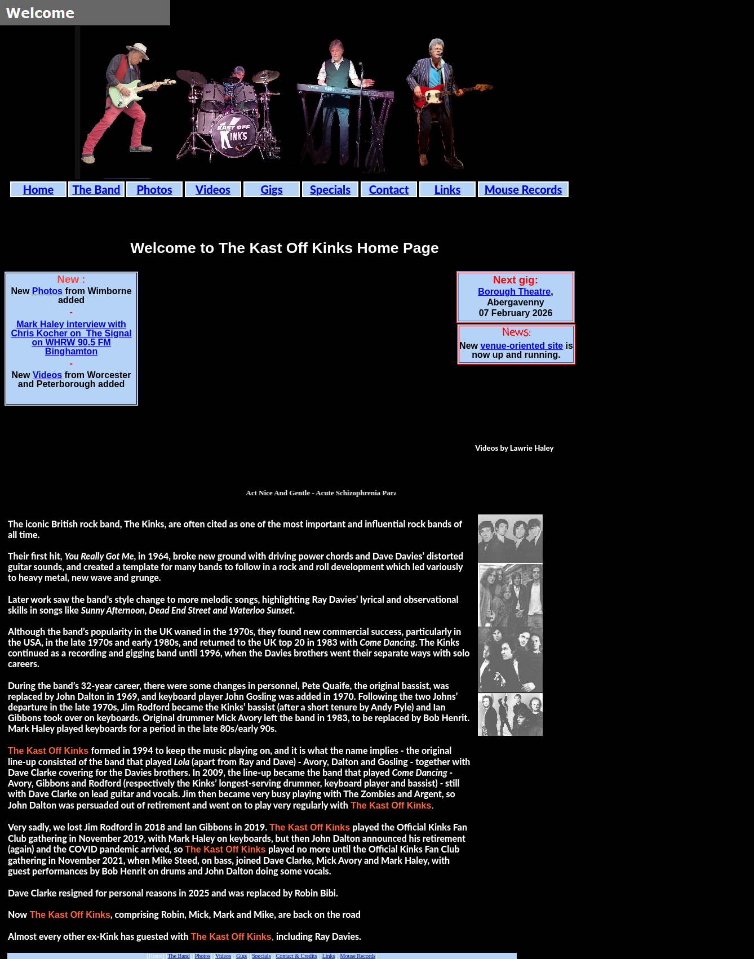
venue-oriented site (521, 345)
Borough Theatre (514, 291)
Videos (47, 375)
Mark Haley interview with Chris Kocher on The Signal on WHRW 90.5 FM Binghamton (71, 337)
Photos (47, 291)
